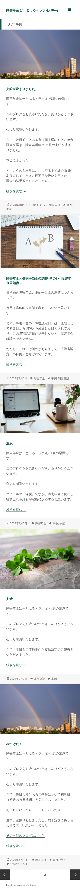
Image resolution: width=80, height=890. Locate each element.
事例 (69, 205)
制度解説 (63, 378)
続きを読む (16, 191)
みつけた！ (14, 744)
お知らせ (42, 205)
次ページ (75, 874)
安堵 (9, 599)
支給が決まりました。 (22, 89)
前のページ (5, 874)
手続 (9, 209)
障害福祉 (39, 679)
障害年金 (54, 205)
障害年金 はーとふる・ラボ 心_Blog (32, 10)
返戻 (9, 443)
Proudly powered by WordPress (21, 885)
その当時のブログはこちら (25, 835)
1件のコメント (19, 864)
